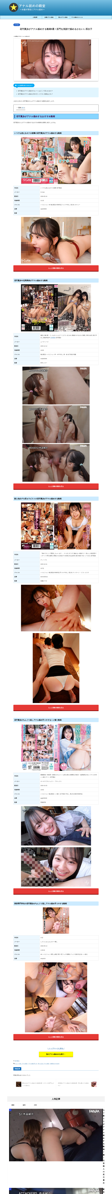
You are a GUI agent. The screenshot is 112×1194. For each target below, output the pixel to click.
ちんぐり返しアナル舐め (21, 1064)
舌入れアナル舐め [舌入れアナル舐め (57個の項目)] (98, 1168)
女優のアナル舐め (49, 17)
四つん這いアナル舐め (43, 1064)
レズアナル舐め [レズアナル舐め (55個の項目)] (40, 1168)
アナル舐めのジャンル (77, 17)
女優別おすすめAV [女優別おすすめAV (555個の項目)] (64, 1168)
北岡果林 (53, 338)
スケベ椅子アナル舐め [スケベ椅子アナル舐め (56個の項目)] (14, 1168)
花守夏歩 (17, 1061)
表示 (23, 107)
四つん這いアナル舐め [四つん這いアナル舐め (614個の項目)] (52, 1168)
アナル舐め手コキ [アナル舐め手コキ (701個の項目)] (79, 1165)
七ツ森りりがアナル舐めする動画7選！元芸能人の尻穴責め (61, 1110)
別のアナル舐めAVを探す (56, 1055)
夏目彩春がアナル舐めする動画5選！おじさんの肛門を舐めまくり (61, 1118)
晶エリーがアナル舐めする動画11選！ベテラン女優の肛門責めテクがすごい (61, 1135)
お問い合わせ (69, 1177)
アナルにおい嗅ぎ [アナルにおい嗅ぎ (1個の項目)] (56, 1165)
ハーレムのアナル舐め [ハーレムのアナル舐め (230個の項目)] (28, 1168)
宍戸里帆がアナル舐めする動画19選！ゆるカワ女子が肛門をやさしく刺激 (61, 1127)
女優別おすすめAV (54, 1064)
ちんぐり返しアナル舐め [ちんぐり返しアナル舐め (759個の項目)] (43, 1165)
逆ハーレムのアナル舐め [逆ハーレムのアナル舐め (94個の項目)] (56, 1171)
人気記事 (35, 17)
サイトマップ (48, 1177)
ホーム (41, 1177)
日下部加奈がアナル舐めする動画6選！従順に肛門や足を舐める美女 (61, 1144)
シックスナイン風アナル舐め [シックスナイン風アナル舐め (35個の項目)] (93, 1165)
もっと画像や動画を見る (56, 268)
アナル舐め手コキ (32, 1064)
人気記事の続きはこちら (56, 1151)
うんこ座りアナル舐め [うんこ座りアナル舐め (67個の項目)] (29, 1165)
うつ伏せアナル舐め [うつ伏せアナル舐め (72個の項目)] (16, 1165)
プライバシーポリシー (58, 1177)
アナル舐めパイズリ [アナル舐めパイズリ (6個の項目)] (68, 1165)
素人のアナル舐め (63, 17)
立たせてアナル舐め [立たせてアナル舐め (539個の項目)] (86, 1168)
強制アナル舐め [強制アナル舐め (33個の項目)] (75, 1168)
